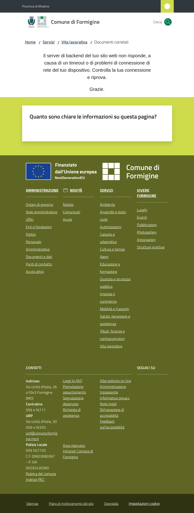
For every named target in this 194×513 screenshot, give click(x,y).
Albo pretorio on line (115, 381)
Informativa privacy (115, 398)
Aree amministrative (41, 212)
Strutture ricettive (151, 247)
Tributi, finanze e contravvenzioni (112, 334)
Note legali (108, 404)
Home (30, 42)
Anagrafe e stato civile (113, 215)
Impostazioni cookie (144, 503)
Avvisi (67, 219)
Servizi (48, 42)
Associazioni (146, 239)
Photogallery (147, 232)
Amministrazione (42, 190)
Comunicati (71, 212)
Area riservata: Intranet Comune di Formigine (78, 451)
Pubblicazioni (147, 225)
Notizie (68, 204)
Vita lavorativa (74, 42)
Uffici (30, 219)
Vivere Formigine (146, 193)
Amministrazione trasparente (113, 389)
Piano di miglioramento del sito (71, 503)
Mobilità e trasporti (114, 309)
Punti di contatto (39, 264)
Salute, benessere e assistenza (115, 319)
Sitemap (32, 503)
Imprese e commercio (108, 297)
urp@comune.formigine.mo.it (41, 436)
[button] (168, 22)
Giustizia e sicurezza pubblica (115, 282)
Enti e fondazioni (39, 227)
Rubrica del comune (41, 473)
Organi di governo (39, 204)
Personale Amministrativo (38, 245)
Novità (76, 190)
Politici (31, 234)
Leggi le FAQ (72, 381)
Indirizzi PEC (35, 479)
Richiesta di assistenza (72, 412)
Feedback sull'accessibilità (112, 424)
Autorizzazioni (110, 227)
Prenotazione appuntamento (74, 389)
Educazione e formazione (110, 267)
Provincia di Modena (35, 6)
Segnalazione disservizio (73, 401)
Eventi (142, 217)
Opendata (111, 503)
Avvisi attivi (35, 271)
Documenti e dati (39, 256)
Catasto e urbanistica (108, 238)
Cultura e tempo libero (112, 252)
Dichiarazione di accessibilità (112, 412)
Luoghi (142, 210)
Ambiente (107, 204)
